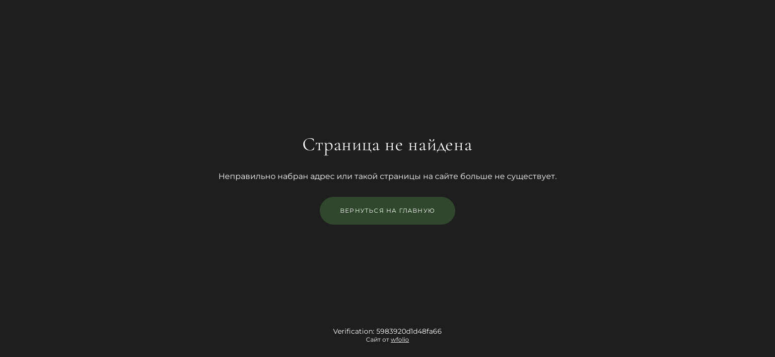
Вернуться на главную (387, 210)
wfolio (400, 339)
